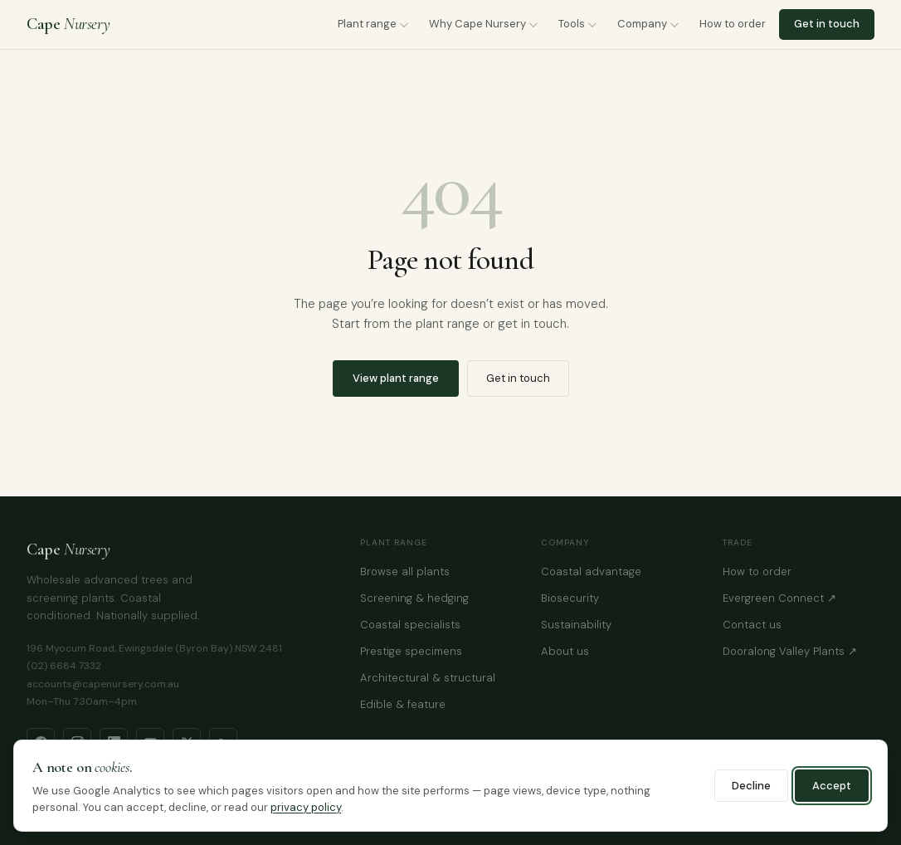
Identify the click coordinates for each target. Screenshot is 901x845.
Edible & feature (403, 704)
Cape (68, 24)
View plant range (396, 378)
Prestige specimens (411, 651)
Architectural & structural (427, 678)
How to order (732, 24)
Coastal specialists (410, 625)
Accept (831, 786)
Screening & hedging (414, 598)
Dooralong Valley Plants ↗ (790, 651)
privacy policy (305, 807)
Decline (751, 786)
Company (642, 24)
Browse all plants (405, 571)
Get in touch (827, 24)
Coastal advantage (591, 571)
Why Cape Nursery (477, 24)
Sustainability (576, 625)
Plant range (367, 24)
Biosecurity (570, 598)
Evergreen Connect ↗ (779, 598)
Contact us (752, 625)
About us (565, 651)
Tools (571, 24)
